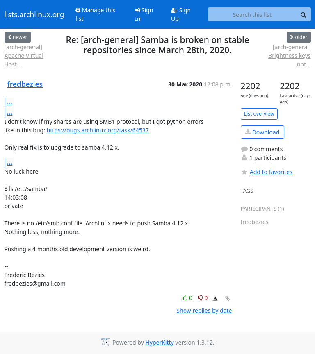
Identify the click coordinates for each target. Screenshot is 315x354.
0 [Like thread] (188, 298)
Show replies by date (204, 310)
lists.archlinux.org (34, 14)
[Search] (303, 14)
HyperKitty (159, 342)
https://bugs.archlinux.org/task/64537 (98, 130)
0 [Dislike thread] (203, 298)
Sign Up (181, 14)
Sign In (144, 14)
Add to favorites (266, 172)
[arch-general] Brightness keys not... (289, 55)
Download (262, 132)
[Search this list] (252, 14)
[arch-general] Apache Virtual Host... (24, 55)
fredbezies (25, 84)
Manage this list (95, 14)
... (10, 102)
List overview (259, 113)
